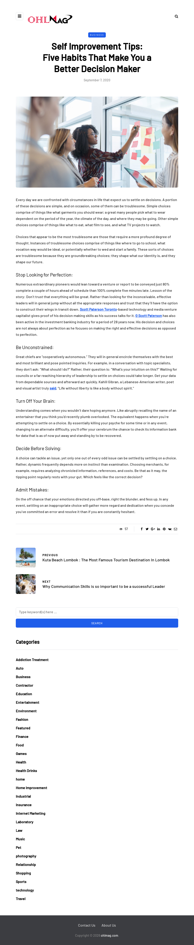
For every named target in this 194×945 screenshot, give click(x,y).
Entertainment (27, 702)
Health (21, 762)
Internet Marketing (30, 813)
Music (20, 839)
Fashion (22, 719)
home (20, 779)
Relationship (26, 864)
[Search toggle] (174, 16)
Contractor (24, 685)
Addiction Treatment (32, 659)
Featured (23, 728)
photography (26, 856)
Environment (26, 711)
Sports (21, 881)
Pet (18, 847)
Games (21, 753)
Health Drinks (26, 770)
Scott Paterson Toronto (98, 309)
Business (97, 34)
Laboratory (24, 822)
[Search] (97, 611)
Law (19, 830)
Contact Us (86, 925)
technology (25, 890)
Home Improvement (31, 788)
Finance (22, 736)
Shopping (23, 873)
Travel (20, 898)
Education (24, 694)
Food (20, 745)
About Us (109, 925)
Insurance (24, 805)
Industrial (23, 796)
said (53, 388)
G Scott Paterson (148, 315)
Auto (19, 668)
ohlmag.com (109, 935)
